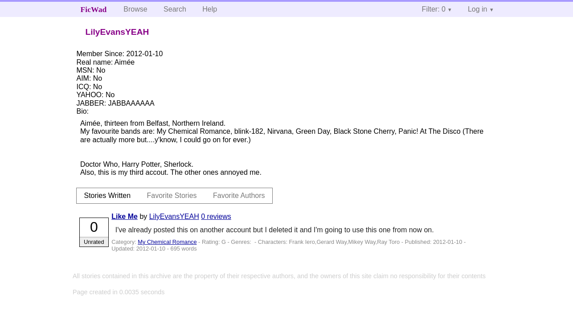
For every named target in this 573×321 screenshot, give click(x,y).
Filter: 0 (434, 9)
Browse (135, 9)
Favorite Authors (239, 195)
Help (209, 9)
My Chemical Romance (167, 242)
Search (175, 9)
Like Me (124, 216)
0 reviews (216, 216)
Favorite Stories (172, 195)
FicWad (94, 9)
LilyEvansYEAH (174, 216)
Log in (477, 9)
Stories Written (107, 195)
